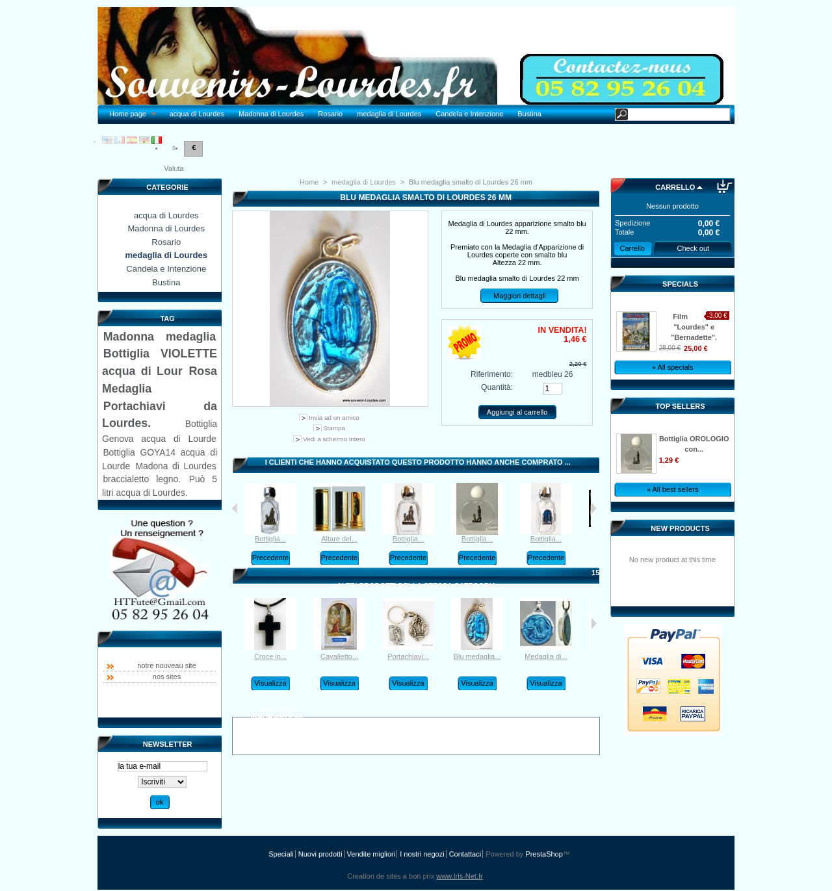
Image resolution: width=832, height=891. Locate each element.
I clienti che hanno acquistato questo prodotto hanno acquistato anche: (235, 508)
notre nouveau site (166, 665)
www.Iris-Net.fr (459, 876)
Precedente (270, 558)
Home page (129, 114)
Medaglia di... (546, 656)
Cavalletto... (339, 656)
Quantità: (497, 387)
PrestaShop (543, 854)
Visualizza (270, 683)
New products (680, 528)
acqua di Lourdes (197, 114)
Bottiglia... (270, 539)
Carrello (675, 187)
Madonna (128, 336)
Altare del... (339, 539)
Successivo (594, 508)
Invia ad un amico (334, 417)
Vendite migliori (371, 854)
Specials (680, 284)
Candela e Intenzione (469, 114)
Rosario (330, 114)
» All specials (673, 367)
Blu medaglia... (477, 656)
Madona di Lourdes (175, 466)
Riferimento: (492, 374)
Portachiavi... (408, 656)
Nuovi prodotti (320, 854)
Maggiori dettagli (519, 296)
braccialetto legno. (142, 479)
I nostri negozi (422, 854)
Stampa (334, 428)
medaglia (191, 336)
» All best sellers (672, 489)
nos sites (167, 676)
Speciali (281, 854)
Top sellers (680, 406)
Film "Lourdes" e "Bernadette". (694, 327)
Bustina (529, 114)
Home (309, 182)
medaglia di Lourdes (389, 114)
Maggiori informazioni (277, 711)
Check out (693, 248)
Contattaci (465, 854)
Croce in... (270, 656)
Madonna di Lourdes (271, 114)
